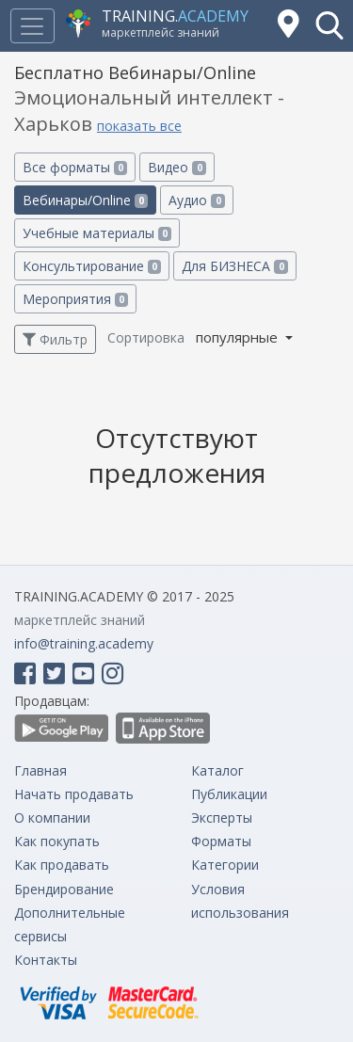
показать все (139, 126)
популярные (238, 337)
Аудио (196, 200)
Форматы (221, 841)
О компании (52, 817)
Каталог (217, 770)
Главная (40, 770)
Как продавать (61, 865)
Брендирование (64, 889)
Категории (225, 865)
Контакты (45, 960)
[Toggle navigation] (32, 25)
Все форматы (75, 167)
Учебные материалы (97, 233)
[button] (329, 25)
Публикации (229, 794)
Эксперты (221, 817)
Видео (176, 167)
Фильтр (55, 339)
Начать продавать (74, 794)
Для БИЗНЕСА (234, 266)
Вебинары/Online (85, 200)
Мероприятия (75, 299)
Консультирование (92, 266)
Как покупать (57, 841)
